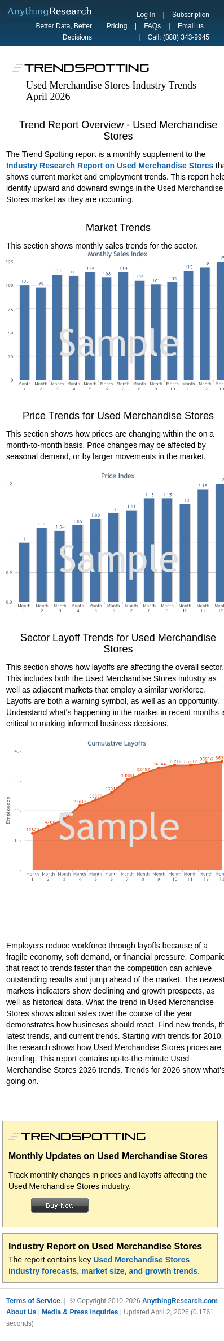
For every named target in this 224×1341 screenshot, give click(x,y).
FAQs (152, 26)
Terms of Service (33, 1301)
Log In (146, 15)
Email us (191, 26)
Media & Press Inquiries (80, 1312)
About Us (21, 1312)
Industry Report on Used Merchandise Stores (105, 1246)
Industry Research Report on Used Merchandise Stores (109, 165)
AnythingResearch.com (180, 1301)
